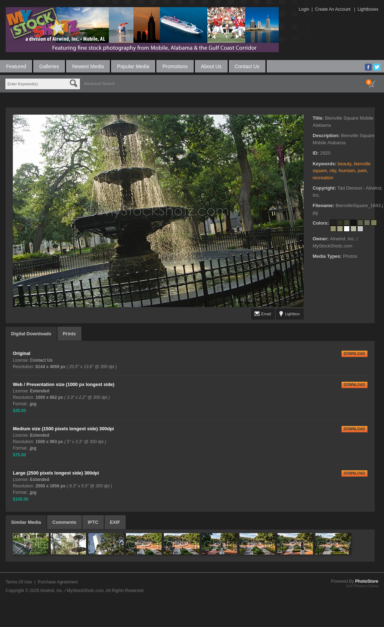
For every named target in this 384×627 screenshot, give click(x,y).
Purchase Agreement (58, 582)
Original (21, 353)
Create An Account (332, 9)
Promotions (175, 66)
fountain (347, 170)
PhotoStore (366, 581)
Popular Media (133, 66)
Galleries (49, 66)
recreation (323, 177)
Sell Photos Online (362, 586)
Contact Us (247, 66)
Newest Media (88, 66)
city (332, 170)
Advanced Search (99, 83)
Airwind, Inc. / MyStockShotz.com (71, 590)
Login (304, 9)
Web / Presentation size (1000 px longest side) (63, 384)
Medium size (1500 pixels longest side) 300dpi (63, 428)
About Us (211, 66)
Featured (16, 66)
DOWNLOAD (354, 354)
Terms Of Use (19, 582)
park (362, 170)
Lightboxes (368, 9)
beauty (344, 163)
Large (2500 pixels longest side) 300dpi (56, 473)
